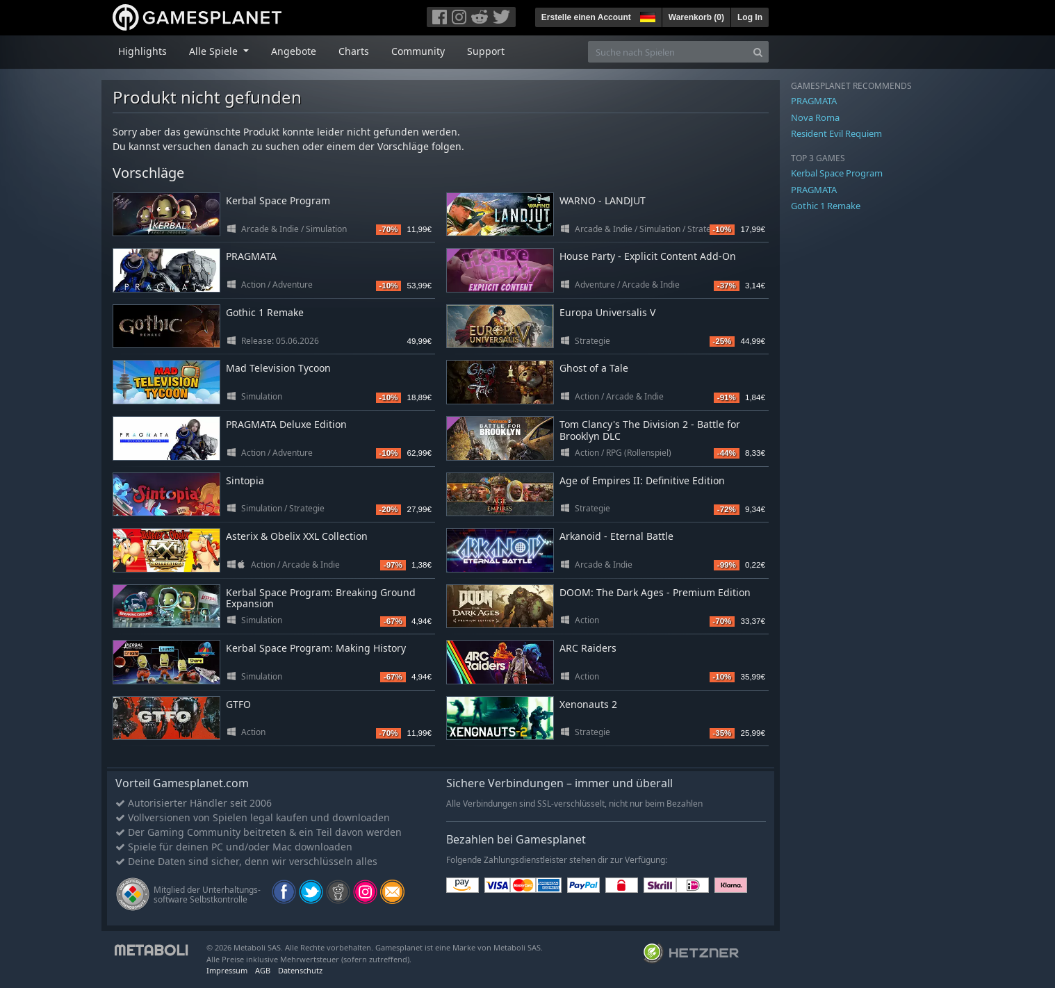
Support (486, 51)
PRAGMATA (251, 256)
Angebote (293, 51)
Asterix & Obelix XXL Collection (297, 536)
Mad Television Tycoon (278, 367)
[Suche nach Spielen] (668, 52)
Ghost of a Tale (593, 367)
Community (418, 51)
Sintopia (245, 480)
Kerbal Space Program (278, 200)
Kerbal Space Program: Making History (316, 647)
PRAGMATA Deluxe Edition (286, 424)
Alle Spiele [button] (214, 51)
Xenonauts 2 (588, 704)
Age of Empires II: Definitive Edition (642, 480)
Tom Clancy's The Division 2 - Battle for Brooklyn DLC (649, 430)
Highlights (142, 51)
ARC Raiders (587, 647)
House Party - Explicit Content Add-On (647, 256)
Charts (353, 51)
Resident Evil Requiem (836, 133)
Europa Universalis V (607, 312)
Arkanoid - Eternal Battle (616, 536)
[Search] (758, 52)
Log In (749, 17)
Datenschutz (300, 970)
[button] (646, 15)
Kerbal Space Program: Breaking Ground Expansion (321, 598)
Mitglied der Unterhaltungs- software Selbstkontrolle (207, 894)
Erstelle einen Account (586, 17)
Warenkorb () (696, 17)
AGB (262, 970)
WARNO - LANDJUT (602, 200)
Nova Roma (815, 117)
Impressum (226, 970)
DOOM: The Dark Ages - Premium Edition (655, 592)
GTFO (238, 704)
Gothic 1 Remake (265, 312)
